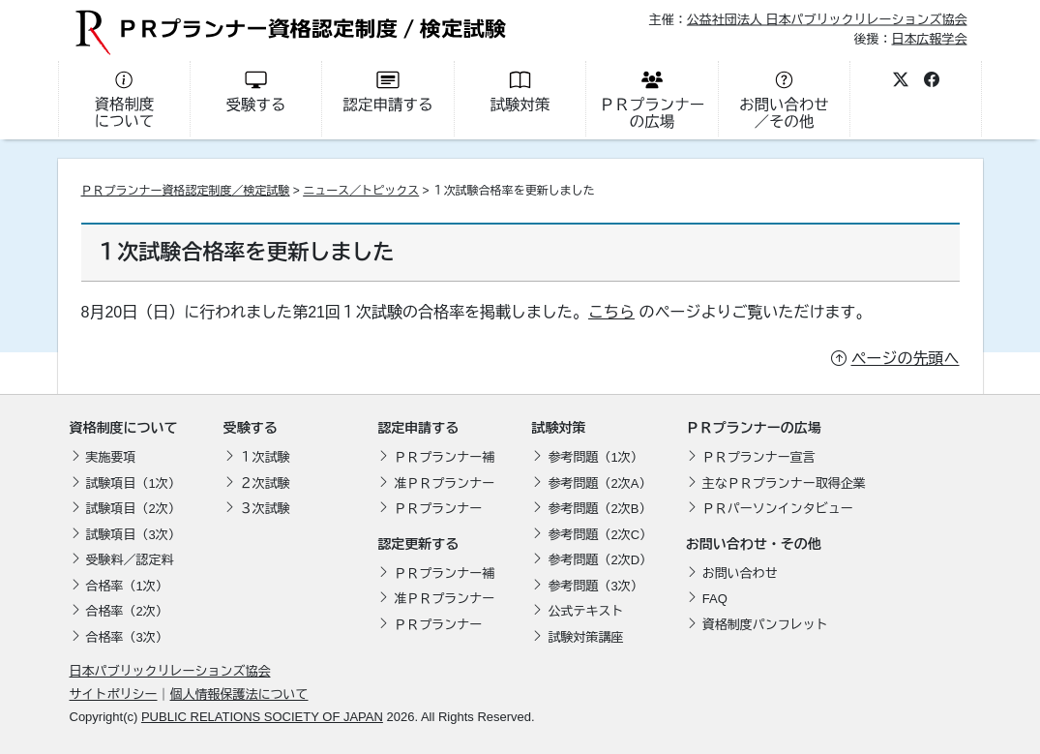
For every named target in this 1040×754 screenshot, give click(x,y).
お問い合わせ (740, 573)
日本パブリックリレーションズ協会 (170, 671)
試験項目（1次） (133, 483)
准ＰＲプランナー (444, 483)
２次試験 (265, 483)
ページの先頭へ (905, 358)
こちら (611, 312)
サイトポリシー (114, 694)
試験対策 (558, 428)
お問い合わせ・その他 (753, 544)
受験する (250, 428)
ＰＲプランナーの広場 (753, 428)
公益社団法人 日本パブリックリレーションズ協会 (827, 20)
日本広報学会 (928, 38)
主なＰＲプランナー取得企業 (784, 483)
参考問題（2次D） (600, 560)
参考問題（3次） (595, 586)
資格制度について (124, 428)
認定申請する (418, 428)
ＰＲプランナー (438, 508)
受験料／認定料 (130, 560)
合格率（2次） (127, 611)
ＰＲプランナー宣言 (759, 457)
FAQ (715, 598)
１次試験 (265, 457)
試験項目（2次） (133, 508)
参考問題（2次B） (599, 508)
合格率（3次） (127, 637)
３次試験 (265, 508)
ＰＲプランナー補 (444, 457)
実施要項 (111, 457)
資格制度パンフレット (765, 625)
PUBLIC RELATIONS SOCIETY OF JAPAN (262, 716)
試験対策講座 (585, 637)
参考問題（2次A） (599, 483)
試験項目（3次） (133, 535)
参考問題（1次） (595, 457)
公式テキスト (585, 611)
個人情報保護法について (239, 694)
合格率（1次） (127, 586)
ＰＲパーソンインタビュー (777, 508)
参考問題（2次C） (600, 535)
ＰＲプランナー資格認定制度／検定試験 (185, 190)
